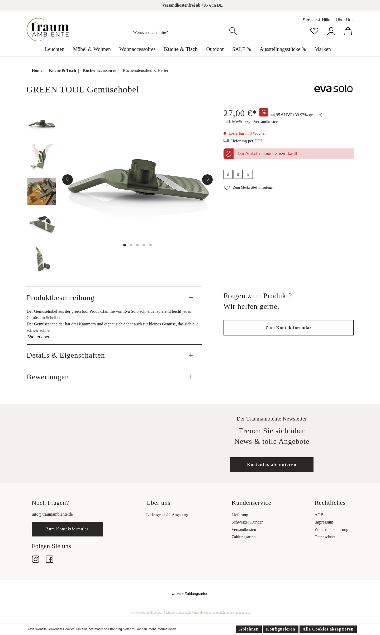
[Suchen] (233, 30)
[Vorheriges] (67, 179)
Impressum (324, 522)
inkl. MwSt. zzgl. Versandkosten (251, 121)
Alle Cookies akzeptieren (328, 629)
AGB (319, 514)
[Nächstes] (207, 179)
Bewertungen (48, 377)
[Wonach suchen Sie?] (180, 31)
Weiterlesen (39, 337)
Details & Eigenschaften (66, 355)
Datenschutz (325, 537)
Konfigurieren (280, 629)
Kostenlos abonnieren (272, 464)
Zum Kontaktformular (288, 327)
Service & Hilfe (316, 20)
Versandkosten (243, 529)
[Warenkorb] (348, 30)
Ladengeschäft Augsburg (167, 514)
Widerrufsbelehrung (331, 529)
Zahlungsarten (243, 537)
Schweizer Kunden (247, 522)
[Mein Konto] (331, 30)
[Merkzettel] (314, 30)
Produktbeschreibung (60, 297)
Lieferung (239, 514)
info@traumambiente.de (52, 514)
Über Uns (345, 20)
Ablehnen (249, 629)
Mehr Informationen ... (164, 629)
